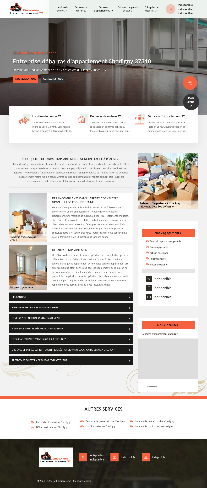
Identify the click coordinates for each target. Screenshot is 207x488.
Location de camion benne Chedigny (151, 426)
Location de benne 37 (62, 9)
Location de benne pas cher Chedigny (152, 421)
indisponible (185, 5)
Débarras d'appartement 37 (103, 9)
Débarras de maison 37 (81, 9)
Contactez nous (53, 78)
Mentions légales (82, 480)
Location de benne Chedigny (97, 426)
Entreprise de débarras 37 (152, 9)
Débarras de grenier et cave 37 (128, 9)
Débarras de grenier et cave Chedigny (102, 421)
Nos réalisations (25, 78)
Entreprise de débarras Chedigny (50, 422)
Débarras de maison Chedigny (49, 427)
